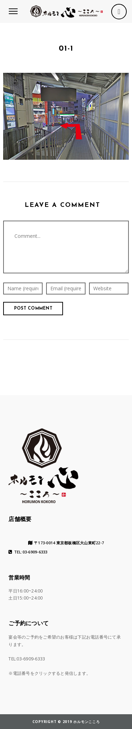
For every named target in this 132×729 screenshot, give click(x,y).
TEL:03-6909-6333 (27, 552)
